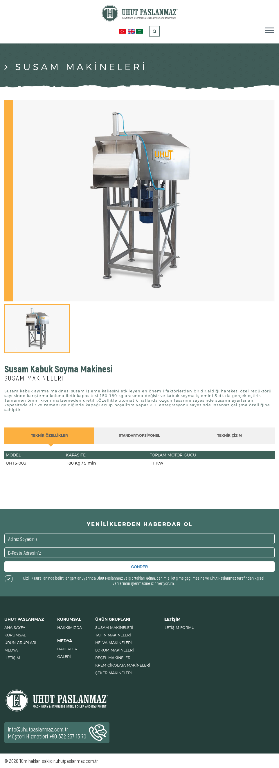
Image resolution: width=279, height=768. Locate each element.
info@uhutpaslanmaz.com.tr (38, 729)
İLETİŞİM (12, 657)
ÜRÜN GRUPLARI (20, 642)
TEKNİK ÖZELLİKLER (49, 435)
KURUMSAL (15, 635)
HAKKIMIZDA (69, 627)
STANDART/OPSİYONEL (139, 435)
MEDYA (11, 650)
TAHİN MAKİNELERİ (113, 635)
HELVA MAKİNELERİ (113, 642)
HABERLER (67, 649)
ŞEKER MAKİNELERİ (113, 672)
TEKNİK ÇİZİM (229, 435)
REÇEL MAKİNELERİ (113, 657)
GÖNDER (139, 567)
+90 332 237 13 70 (67, 736)
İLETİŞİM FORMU (179, 627)
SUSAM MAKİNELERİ (114, 627)
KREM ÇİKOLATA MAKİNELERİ (122, 665)
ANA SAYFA (14, 627)
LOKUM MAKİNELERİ (114, 650)
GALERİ (64, 656)
